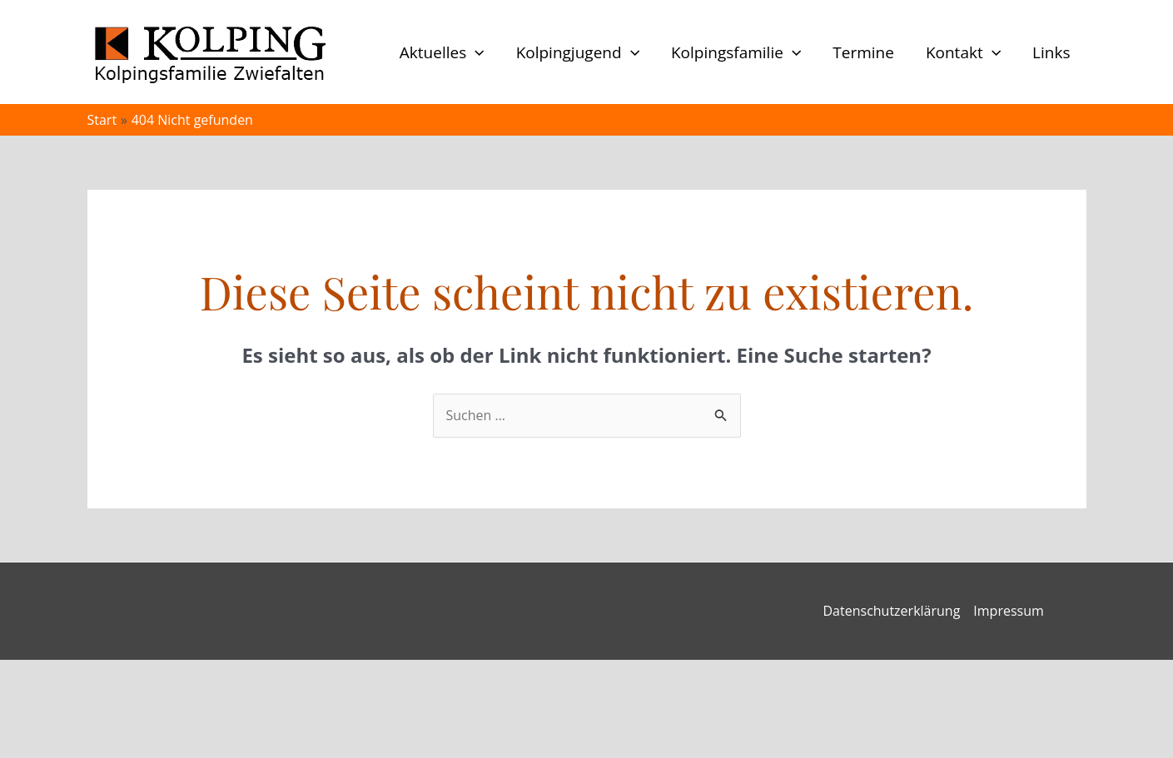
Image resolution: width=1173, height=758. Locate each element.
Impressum (1008, 611)
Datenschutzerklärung (892, 611)
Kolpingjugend (577, 52)
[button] (475, 52)
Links (1051, 52)
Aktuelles (442, 52)
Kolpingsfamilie (736, 52)
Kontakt (963, 52)
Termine (863, 52)
